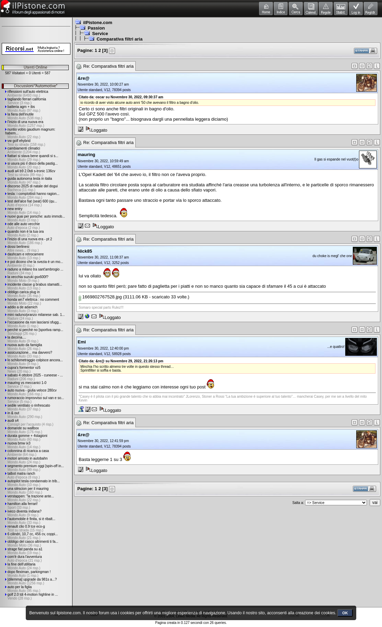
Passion (96, 28)
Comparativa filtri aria (120, 39)
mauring (86, 154)
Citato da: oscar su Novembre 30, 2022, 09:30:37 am (121, 97)
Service (100, 33)
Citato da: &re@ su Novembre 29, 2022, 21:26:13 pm (121, 361)
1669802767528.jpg (100, 296)
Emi (82, 341)
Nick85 (85, 251)
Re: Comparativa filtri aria (108, 66)
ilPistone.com (97, 22)
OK (345, 613)
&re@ (83, 78)
